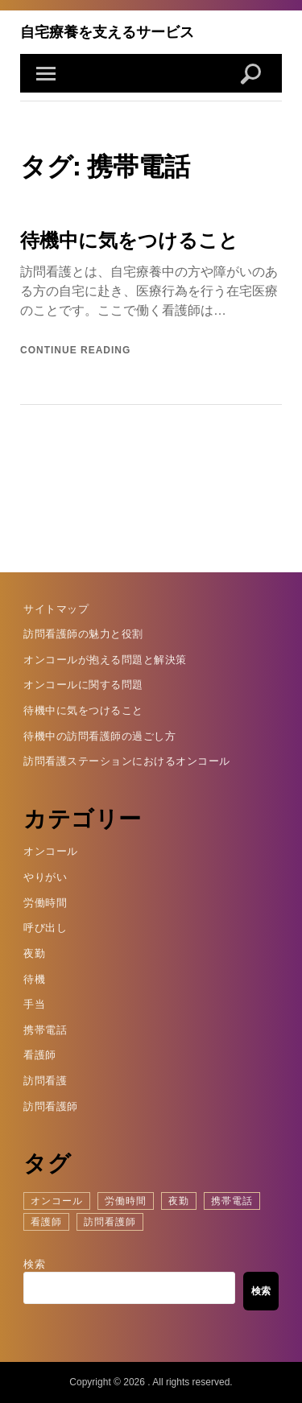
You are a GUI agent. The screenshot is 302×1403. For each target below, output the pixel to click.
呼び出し (45, 928)
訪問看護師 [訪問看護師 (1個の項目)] (110, 1222)
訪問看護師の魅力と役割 (83, 634)
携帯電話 (45, 1030)
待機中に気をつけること (129, 240)
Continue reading (75, 350)
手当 (34, 1004)
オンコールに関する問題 (83, 685)
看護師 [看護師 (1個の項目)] (46, 1222)
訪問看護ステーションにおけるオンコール (126, 761)
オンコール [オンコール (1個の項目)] (57, 1201)
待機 (34, 979)
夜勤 (34, 953)
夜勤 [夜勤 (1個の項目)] (178, 1201)
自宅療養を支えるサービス (107, 32)
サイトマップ (56, 609)
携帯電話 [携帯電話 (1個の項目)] (232, 1201)
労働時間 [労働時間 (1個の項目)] (126, 1201)
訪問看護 (45, 1081)
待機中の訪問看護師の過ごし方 (99, 736)
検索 (34, 1264)
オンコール (50, 851)
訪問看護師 (50, 1106)
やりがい (45, 877)
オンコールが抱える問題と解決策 (105, 660)
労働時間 (45, 903)
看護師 (39, 1055)
